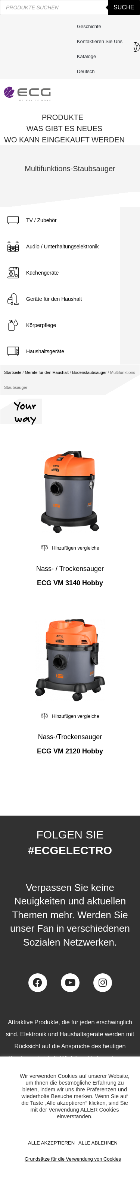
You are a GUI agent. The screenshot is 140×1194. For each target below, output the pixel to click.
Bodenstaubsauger (89, 372)
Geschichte (89, 26)
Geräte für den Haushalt (54, 299)
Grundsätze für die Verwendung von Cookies (73, 1159)
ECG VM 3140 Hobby (70, 583)
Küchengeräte (42, 273)
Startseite (12, 372)
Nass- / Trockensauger (70, 568)
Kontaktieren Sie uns (101, 41)
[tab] (60, 220)
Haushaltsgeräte (45, 351)
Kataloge (86, 56)
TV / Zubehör (41, 220)
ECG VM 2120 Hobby (70, 751)
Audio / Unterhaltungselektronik (62, 247)
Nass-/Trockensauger (70, 737)
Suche (123, 7)
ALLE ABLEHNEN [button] (98, 1143)
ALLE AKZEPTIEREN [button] (51, 1143)
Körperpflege (41, 325)
